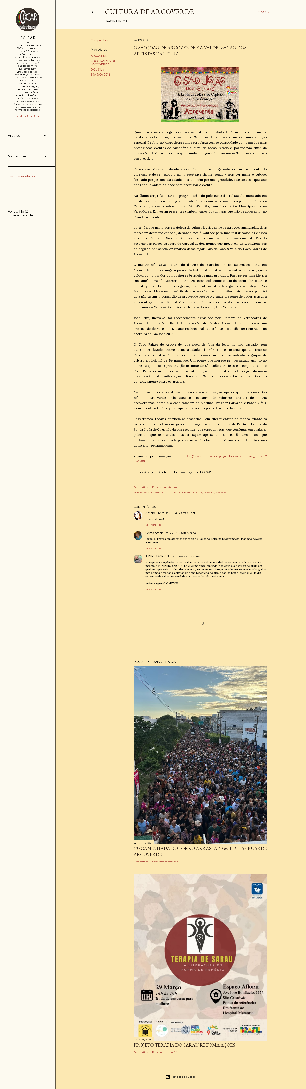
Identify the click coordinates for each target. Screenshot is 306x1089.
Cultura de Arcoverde (149, 11)
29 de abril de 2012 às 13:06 (181, 533)
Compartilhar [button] (99, 40)
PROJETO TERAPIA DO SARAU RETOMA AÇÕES (184, 1045)
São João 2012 (100, 74)
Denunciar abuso (21, 176)
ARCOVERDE (100, 56)
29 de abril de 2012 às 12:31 (180, 513)
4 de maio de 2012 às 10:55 (185, 556)
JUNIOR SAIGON (157, 556)
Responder (153, 524)
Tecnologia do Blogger (180, 1077)
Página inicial (117, 21)
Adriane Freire (154, 513)
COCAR (28, 38)
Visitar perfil (27, 115)
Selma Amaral (154, 533)
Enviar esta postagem (164, 487)
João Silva (97, 69)
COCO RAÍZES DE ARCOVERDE (103, 62)
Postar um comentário (165, 861)
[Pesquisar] (262, 11)
